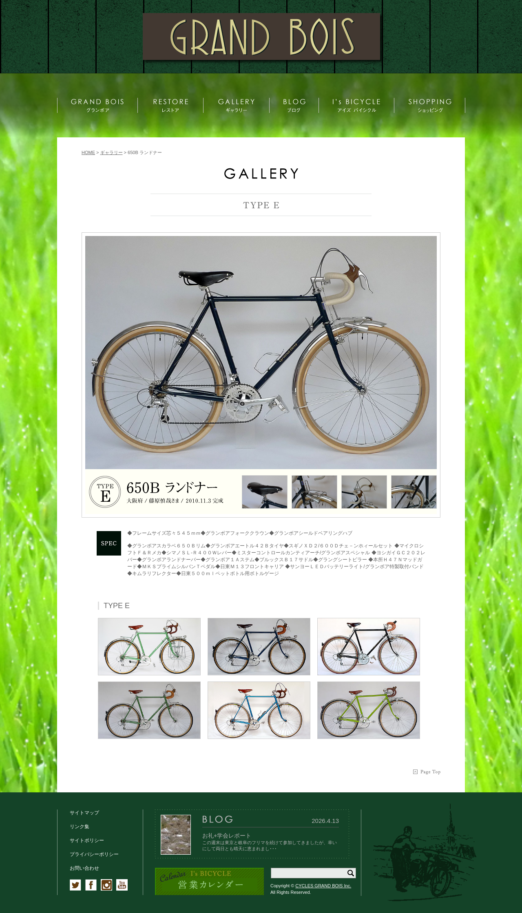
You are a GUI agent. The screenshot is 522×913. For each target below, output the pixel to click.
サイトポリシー (87, 840)
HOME (88, 152)
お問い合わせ (84, 868)
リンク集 (79, 826)
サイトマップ (84, 813)
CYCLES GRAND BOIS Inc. (323, 885)
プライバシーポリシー (94, 854)
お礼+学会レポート (226, 835)
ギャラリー (111, 152)
